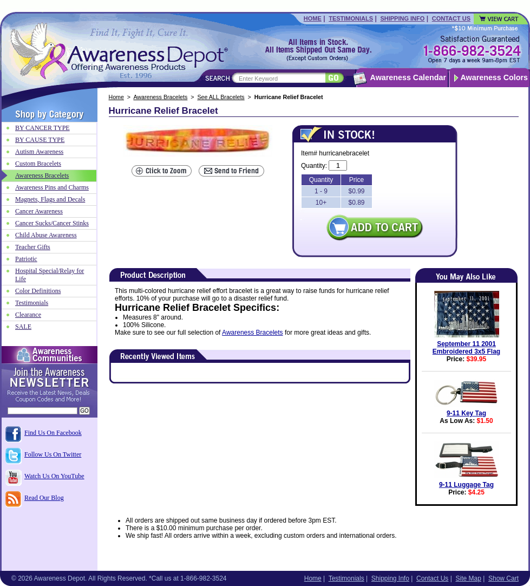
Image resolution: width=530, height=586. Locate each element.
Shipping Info (402, 18)
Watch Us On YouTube (54, 476)
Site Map (468, 578)
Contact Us (451, 18)
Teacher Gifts (32, 247)
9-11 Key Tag (466, 413)
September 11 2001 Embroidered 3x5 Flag (466, 347)
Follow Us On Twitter (52, 454)
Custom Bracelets (38, 163)
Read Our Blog (44, 498)
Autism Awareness (39, 151)
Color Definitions (38, 291)
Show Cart (503, 578)
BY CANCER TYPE (42, 128)
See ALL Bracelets (220, 97)
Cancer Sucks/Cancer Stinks (52, 223)
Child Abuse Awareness (46, 235)
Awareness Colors (494, 77)
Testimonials (351, 18)
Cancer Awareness (39, 211)
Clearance (28, 314)
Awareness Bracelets (160, 97)
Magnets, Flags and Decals (50, 199)
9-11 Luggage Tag (466, 485)
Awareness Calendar (408, 77)
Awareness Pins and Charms (52, 187)
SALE (23, 326)
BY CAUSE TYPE (39, 140)
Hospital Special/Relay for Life (49, 275)
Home (313, 18)
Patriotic (26, 259)
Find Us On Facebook (53, 433)
